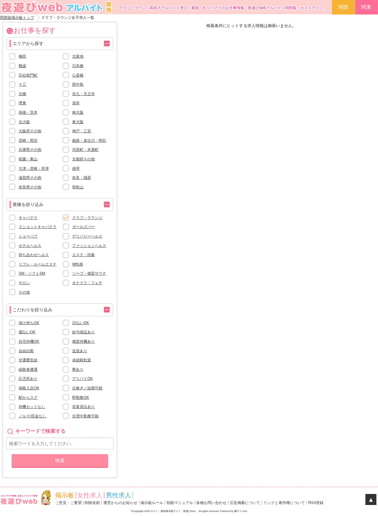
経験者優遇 (28, 369)
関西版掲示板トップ (17, 17)
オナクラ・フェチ (87, 283)
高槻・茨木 (28, 112)
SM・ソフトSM (32, 273)
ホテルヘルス (30, 246)
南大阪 (77, 112)
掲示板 (64, 495)
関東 (366, 7)
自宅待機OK (29, 341)
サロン (24, 283)
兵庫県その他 (30, 149)
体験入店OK (29, 388)
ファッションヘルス (89, 246)
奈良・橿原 (81, 177)
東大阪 (77, 122)
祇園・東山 (28, 159)
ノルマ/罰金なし (32, 416)
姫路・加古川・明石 (89, 140)
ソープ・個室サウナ (89, 273)
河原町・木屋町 (85, 149)
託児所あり (28, 378)
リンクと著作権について (284, 503)
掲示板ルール (151, 503)
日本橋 (77, 66)
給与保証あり (83, 332)
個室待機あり (83, 341)
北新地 (77, 56)
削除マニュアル (180, 503)
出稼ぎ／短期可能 (87, 388)
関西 (343, 7)
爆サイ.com (240, 511)
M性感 (77, 264)
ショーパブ (28, 236)
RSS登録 (316, 503)
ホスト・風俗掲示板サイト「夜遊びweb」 (174, 511)
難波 (22, 66)
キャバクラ (28, 217)
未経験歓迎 (81, 360)
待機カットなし (32, 406)
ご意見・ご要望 (68, 503)
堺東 (22, 103)
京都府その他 (83, 159)
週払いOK (27, 332)
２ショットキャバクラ (37, 227)
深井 (76, 103)
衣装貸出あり (83, 406)
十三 (22, 84)
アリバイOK (82, 378)
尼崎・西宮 (28, 140)
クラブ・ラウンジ (87, 217)
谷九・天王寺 (83, 94)
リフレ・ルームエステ (37, 264)
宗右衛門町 (28, 75)
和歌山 (77, 187)
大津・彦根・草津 (34, 168)
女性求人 (89, 495)
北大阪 (24, 122)
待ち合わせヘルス (34, 255)
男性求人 (118, 495)
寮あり (77, 369)
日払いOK (80, 323)
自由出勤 (26, 351)
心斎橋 (77, 75)
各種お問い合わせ (211, 503)
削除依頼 (92, 503)
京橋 (22, 94)
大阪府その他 (30, 131)
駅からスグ (28, 397)
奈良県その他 (30, 187)
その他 (24, 292)
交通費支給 (28, 360)
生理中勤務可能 (85, 416)
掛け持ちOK (29, 323)
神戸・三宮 (81, 131)
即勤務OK (80, 397)
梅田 (22, 56)
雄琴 (76, 168)
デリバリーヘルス (87, 236)
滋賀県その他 (30, 177)
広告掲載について (245, 503)
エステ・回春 (83, 255)
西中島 (77, 84)
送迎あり (79, 351)
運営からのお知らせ (120, 503)
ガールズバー (83, 227)
